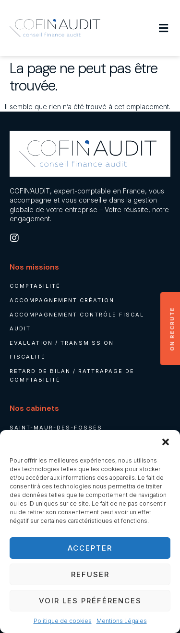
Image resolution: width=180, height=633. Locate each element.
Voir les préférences (90, 600)
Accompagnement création (62, 300)
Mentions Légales (121, 620)
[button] (165, 442)
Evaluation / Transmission (62, 342)
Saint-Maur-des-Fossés (56, 427)
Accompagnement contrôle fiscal (77, 314)
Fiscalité (28, 356)
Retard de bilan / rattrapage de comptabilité (72, 375)
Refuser (90, 574)
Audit (20, 328)
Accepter (90, 548)
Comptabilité (35, 286)
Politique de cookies (63, 620)
